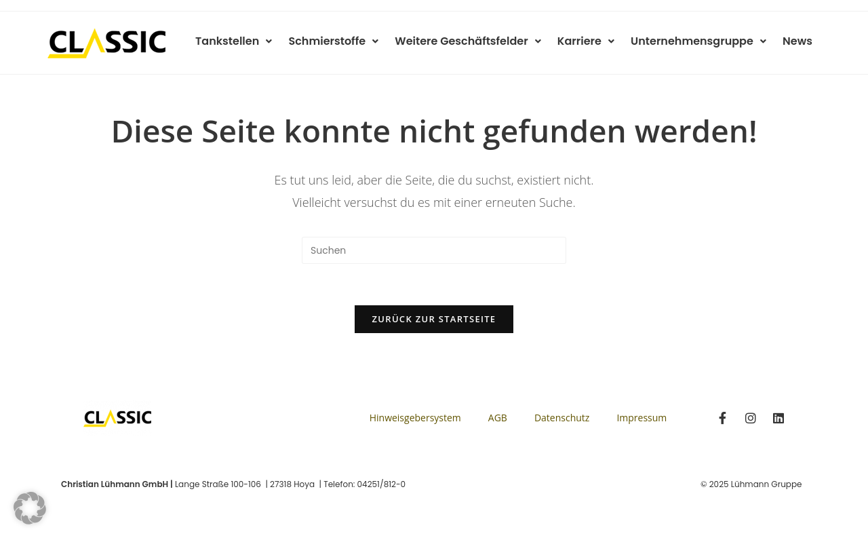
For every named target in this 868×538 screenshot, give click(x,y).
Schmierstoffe (346, 41)
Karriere (592, 41)
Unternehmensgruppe (702, 41)
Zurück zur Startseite (434, 319)
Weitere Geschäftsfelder (478, 41)
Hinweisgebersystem (415, 417)
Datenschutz (561, 417)
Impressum (641, 417)
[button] (30, 508)
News (799, 41)
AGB (497, 417)
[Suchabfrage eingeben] (434, 250)
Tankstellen (249, 41)
